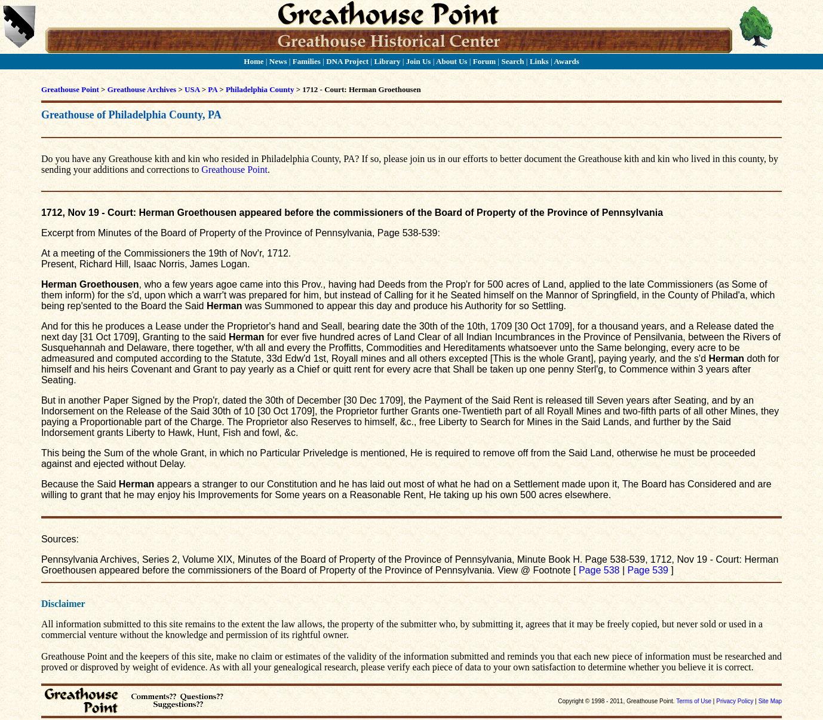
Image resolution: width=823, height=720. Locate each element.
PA (212, 89)
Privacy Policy (734, 701)
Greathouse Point (70, 89)
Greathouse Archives (142, 89)
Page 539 (647, 570)
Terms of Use (693, 701)
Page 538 (599, 570)
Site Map (770, 701)
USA (192, 89)
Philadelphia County (260, 89)
